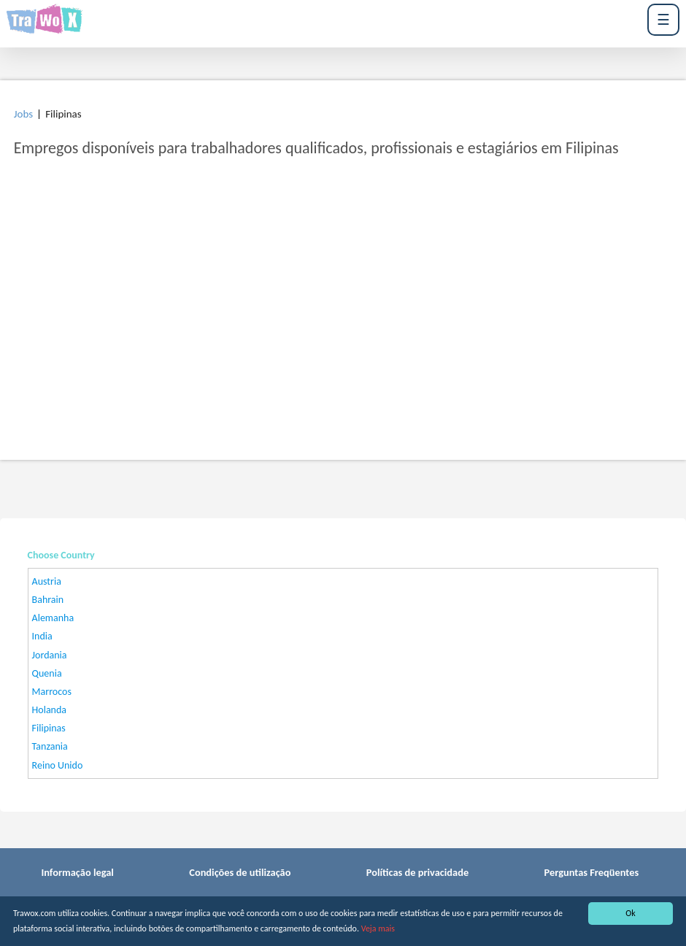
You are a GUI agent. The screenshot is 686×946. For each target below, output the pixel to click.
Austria (46, 581)
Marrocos (52, 691)
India (42, 636)
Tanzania (50, 746)
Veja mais (378, 928)
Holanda (49, 710)
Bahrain (48, 599)
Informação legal (77, 872)
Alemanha (53, 618)
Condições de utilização (239, 872)
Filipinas (49, 728)
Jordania (49, 655)
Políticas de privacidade (417, 872)
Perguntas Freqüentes (591, 872)
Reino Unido (57, 765)
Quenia (47, 673)
